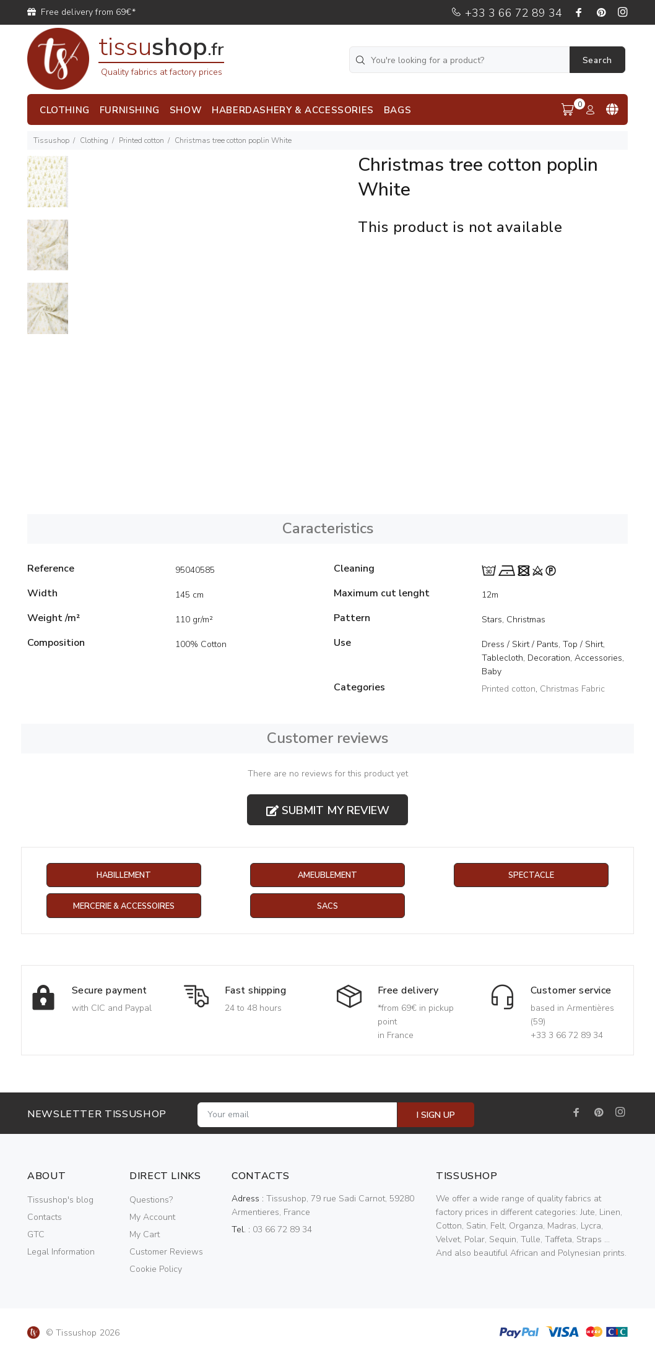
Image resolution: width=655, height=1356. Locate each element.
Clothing (94, 140)
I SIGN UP (436, 1116)
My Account (152, 1218)
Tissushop (51, 140)
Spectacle (531, 876)
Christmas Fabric (572, 689)
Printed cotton (141, 140)
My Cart (144, 1235)
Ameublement (327, 876)
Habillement (123, 876)
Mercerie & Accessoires (123, 906)
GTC (36, 1235)
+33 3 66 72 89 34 (506, 13)
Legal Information (61, 1252)
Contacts (44, 1218)
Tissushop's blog (60, 1200)
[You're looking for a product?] (460, 59)
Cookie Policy (155, 1270)
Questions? (151, 1200)
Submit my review (327, 810)
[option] (47, 188)
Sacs (327, 906)
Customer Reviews (166, 1252)
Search (597, 60)
